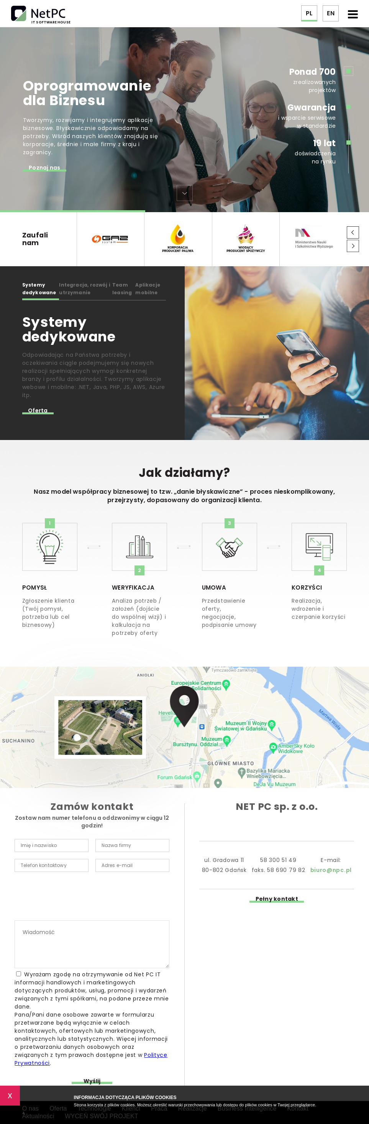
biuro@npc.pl (331, 870)
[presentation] (73, 898)
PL (309, 13)
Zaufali (49, 239)
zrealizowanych (314, 82)
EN (330, 13)
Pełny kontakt (277, 900)
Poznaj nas (45, 168)
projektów (322, 90)
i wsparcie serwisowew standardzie (307, 116)
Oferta (38, 411)
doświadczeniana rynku (315, 151)
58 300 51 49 (278, 860)
